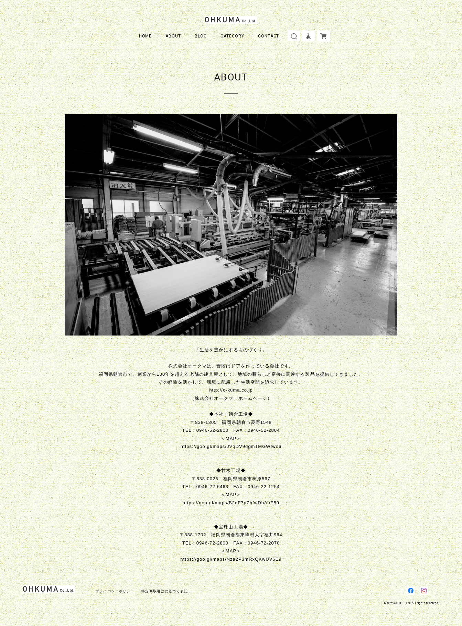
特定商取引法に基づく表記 (164, 591)
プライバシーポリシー (115, 591)
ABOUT (173, 36)
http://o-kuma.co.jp (231, 390)
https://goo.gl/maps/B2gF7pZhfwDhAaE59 (231, 502)
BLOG (201, 36)
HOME (145, 36)
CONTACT (268, 36)
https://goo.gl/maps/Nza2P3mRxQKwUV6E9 (230, 559)
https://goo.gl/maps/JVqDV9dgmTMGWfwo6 (231, 446)
